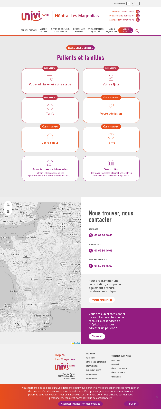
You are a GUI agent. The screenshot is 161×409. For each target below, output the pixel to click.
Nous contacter (125, 30)
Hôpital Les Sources (118, 373)
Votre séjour (43, 30)
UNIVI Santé (35, 16)
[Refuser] (156, 396)
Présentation (29, 30)
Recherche (137, 31)
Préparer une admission (121, 15)
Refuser (131, 403)
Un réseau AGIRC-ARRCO (121, 355)
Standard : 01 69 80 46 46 (121, 19)
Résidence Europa (79, 30)
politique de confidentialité (97, 398)
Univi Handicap (116, 377)
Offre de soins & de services (60, 30)
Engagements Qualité (95, 30)
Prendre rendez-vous (123, 11)
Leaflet (76, 343)
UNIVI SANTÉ (115, 364)
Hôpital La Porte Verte (119, 368)
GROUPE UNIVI (115, 360)
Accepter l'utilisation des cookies (80, 403)
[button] (8, 204)
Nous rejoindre (111, 30)
